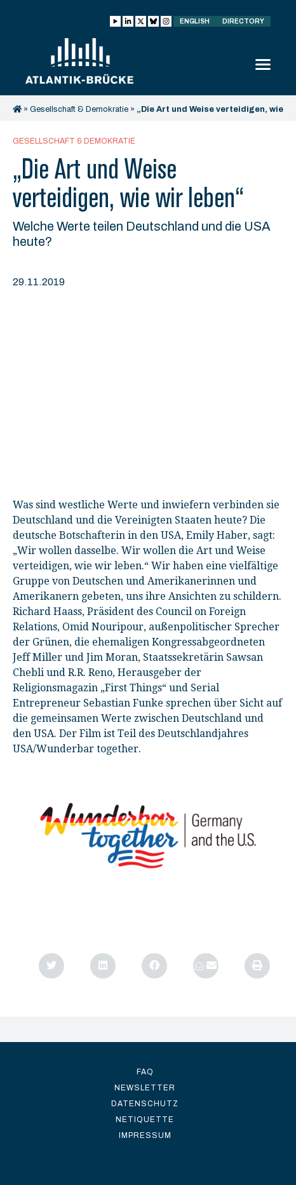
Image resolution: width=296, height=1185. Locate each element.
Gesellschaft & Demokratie (79, 109)
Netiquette (145, 1119)
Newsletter (144, 1087)
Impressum (145, 1135)
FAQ (145, 1071)
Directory (243, 21)
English (195, 21)
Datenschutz (144, 1103)
